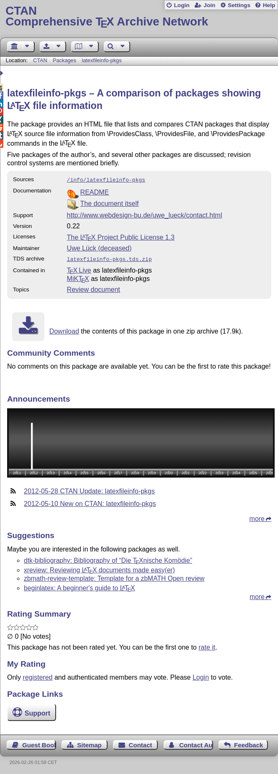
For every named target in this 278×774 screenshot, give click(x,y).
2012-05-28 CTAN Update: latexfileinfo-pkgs (89, 489)
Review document (93, 287)
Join (209, 5)
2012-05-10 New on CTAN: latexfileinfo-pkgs (90, 502)
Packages (65, 60)
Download (64, 329)
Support (37, 711)
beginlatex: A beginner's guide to (79, 586)
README (94, 191)
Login (181, 5)
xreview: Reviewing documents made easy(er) (99, 568)
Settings (239, 5)
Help (269, 5)
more (257, 517)
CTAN (40, 60)
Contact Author (196, 743)
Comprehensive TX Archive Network (138, 16)
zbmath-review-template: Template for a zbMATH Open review (114, 576)
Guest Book (39, 743)
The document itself (109, 202)
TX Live (79, 268)
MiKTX (78, 277)
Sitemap (89, 743)
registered (37, 675)
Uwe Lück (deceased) (99, 247)
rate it (206, 645)
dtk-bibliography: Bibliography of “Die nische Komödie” (108, 558)
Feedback (248, 743)
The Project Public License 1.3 (121, 236)
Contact (140, 743)
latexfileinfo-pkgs (101, 60)
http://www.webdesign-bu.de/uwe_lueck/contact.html (144, 214)
